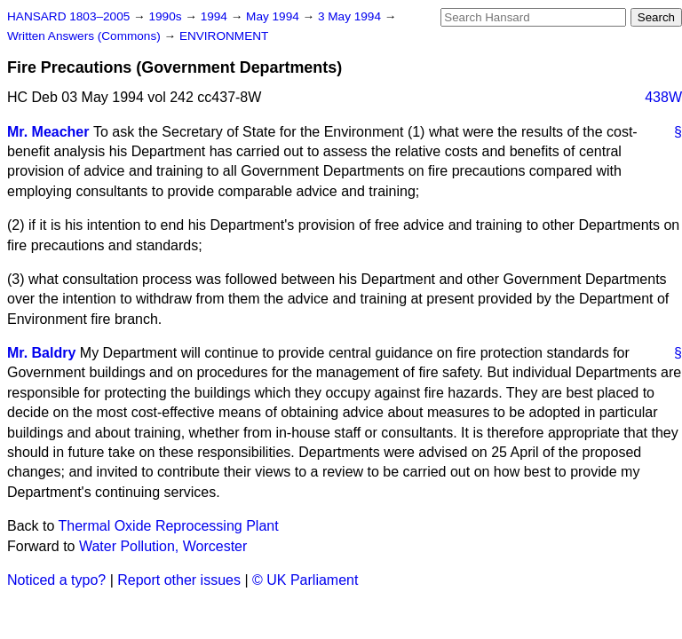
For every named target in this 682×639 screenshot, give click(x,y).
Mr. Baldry (41, 352)
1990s (166, 16)
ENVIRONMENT (223, 36)
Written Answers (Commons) (85, 36)
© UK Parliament (305, 580)
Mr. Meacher (48, 131)
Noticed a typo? (56, 580)
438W (663, 97)
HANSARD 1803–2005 (68, 16)
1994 (216, 16)
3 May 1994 (351, 16)
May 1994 (274, 16)
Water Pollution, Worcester (163, 546)
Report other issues (179, 580)
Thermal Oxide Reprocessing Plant (169, 525)
